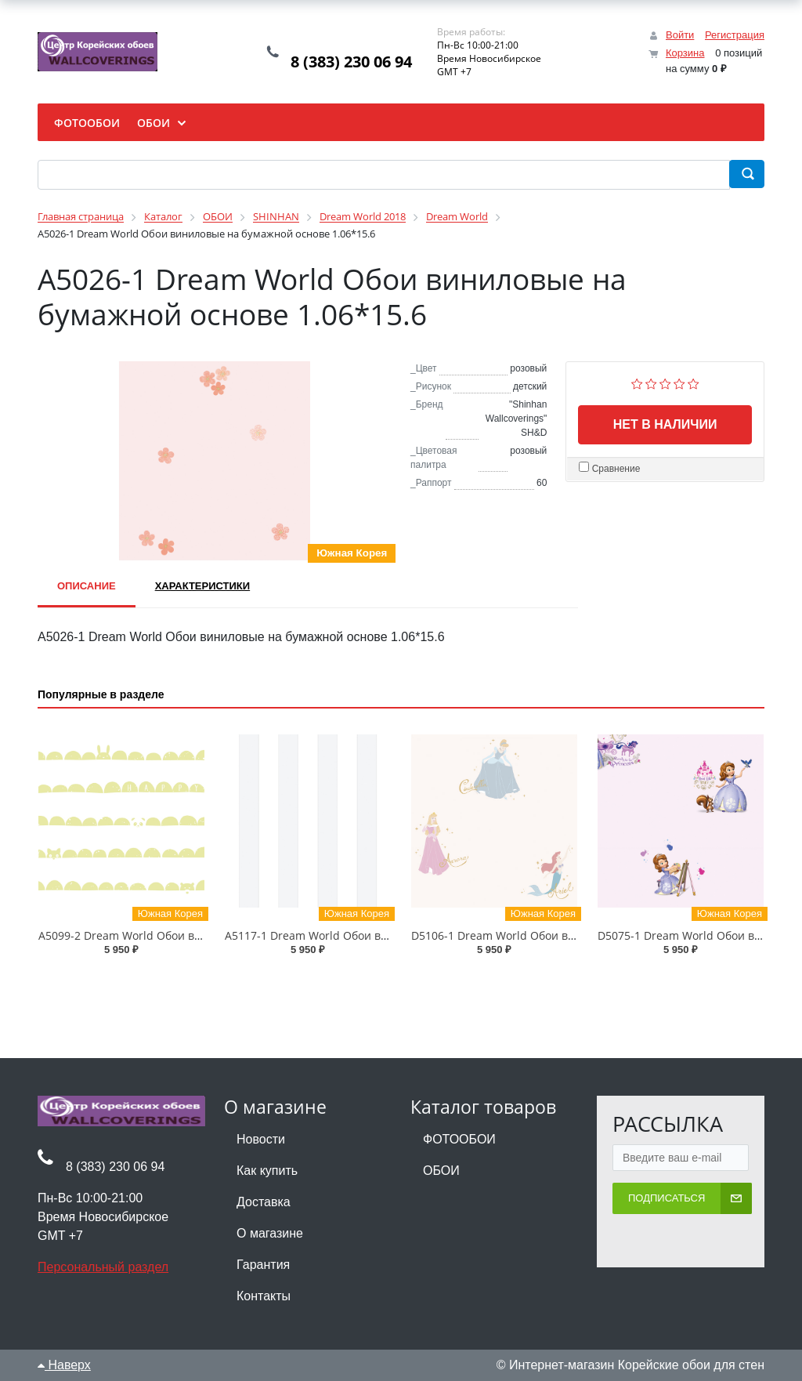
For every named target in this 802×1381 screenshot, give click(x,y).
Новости (261, 1139)
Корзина (685, 53)
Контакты (264, 1296)
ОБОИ (441, 1170)
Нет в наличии (665, 424)
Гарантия (263, 1264)
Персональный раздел (103, 1267)
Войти (680, 35)
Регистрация (734, 35)
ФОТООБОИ (459, 1139)
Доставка (264, 1202)
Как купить (267, 1170)
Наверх (64, 1365)
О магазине (270, 1233)
